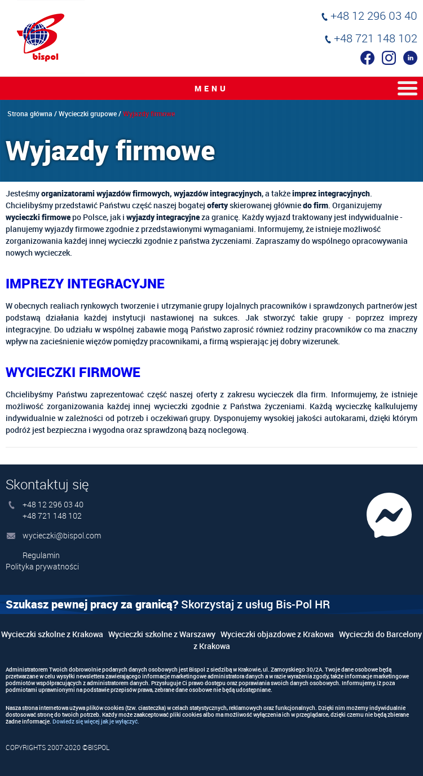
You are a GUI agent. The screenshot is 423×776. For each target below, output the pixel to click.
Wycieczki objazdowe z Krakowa (277, 634)
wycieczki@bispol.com (62, 535)
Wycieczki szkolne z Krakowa (52, 634)
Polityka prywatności (42, 566)
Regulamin (41, 555)
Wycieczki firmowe (73, 372)
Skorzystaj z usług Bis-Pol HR (168, 604)
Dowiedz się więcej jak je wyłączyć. (95, 721)
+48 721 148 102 (375, 38)
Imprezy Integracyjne (85, 283)
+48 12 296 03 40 (374, 15)
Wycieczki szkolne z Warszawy (161, 634)
